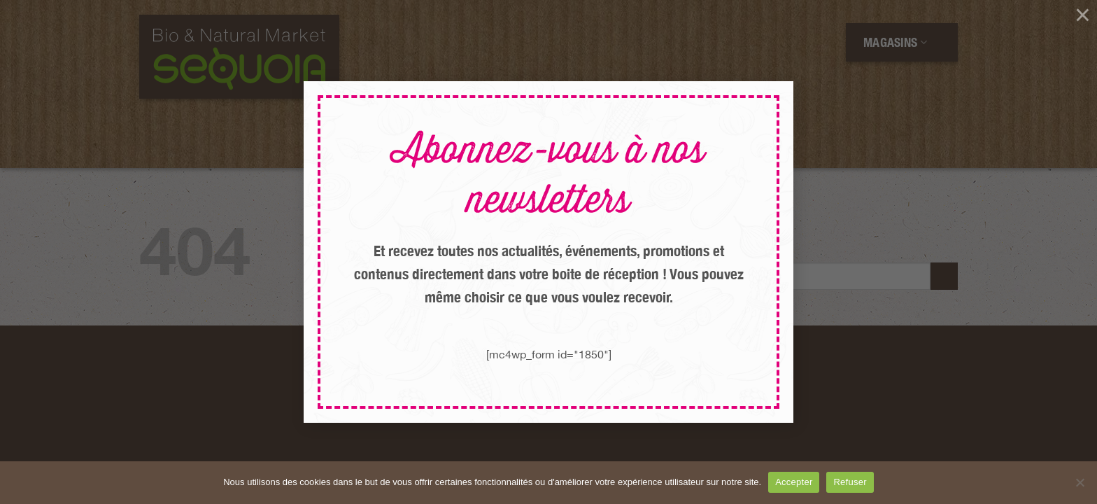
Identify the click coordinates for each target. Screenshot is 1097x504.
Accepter (793, 482)
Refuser (849, 482)
